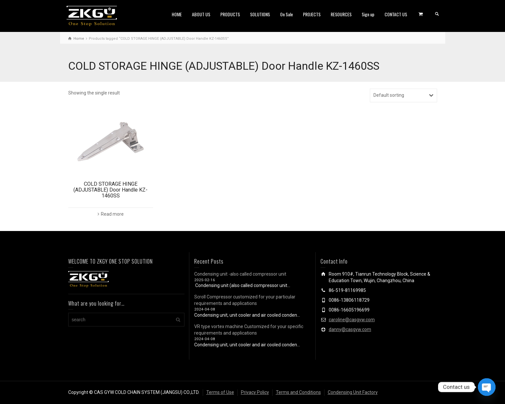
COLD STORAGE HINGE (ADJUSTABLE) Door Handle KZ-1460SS (110, 189)
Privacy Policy (255, 392)
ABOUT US (201, 14)
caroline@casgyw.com (352, 319)
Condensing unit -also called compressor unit (240, 274)
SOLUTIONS (260, 14)
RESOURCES (341, 14)
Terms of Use (220, 392)
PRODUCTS (230, 14)
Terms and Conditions (298, 392)
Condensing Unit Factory (353, 392)
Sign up (368, 14)
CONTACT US (396, 14)
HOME (177, 14)
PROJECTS (312, 14)
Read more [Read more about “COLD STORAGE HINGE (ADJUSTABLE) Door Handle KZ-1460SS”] (112, 214)
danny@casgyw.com (350, 329)
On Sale (286, 14)
